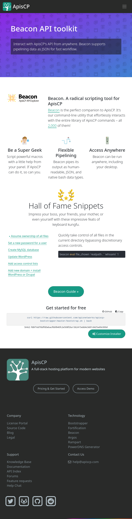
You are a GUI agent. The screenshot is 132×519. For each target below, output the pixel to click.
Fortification (77, 428)
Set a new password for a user (27, 243)
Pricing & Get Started (51, 388)
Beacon (54, 110)
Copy (119, 311)
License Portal (17, 423)
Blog (10, 432)
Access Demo (85, 388)
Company (14, 415)
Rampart (74, 442)
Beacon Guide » (66, 291)
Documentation (18, 466)
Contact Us (76, 454)
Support (13, 454)
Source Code (16, 428)
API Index (14, 471)
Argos (72, 437)
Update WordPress (20, 257)
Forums (12, 476)
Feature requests (19, 481)
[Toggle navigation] (124, 6)
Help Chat (14, 485)
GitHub (107, 311)
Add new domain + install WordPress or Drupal (24, 272)
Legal (11, 437)
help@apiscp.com (83, 462)
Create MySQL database (23, 250)
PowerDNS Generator (84, 447)
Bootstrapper (78, 423)
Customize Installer (106, 334)
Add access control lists (23, 263)
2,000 (52, 125)
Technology (76, 415)
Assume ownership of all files (29, 236)
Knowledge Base (19, 462)
